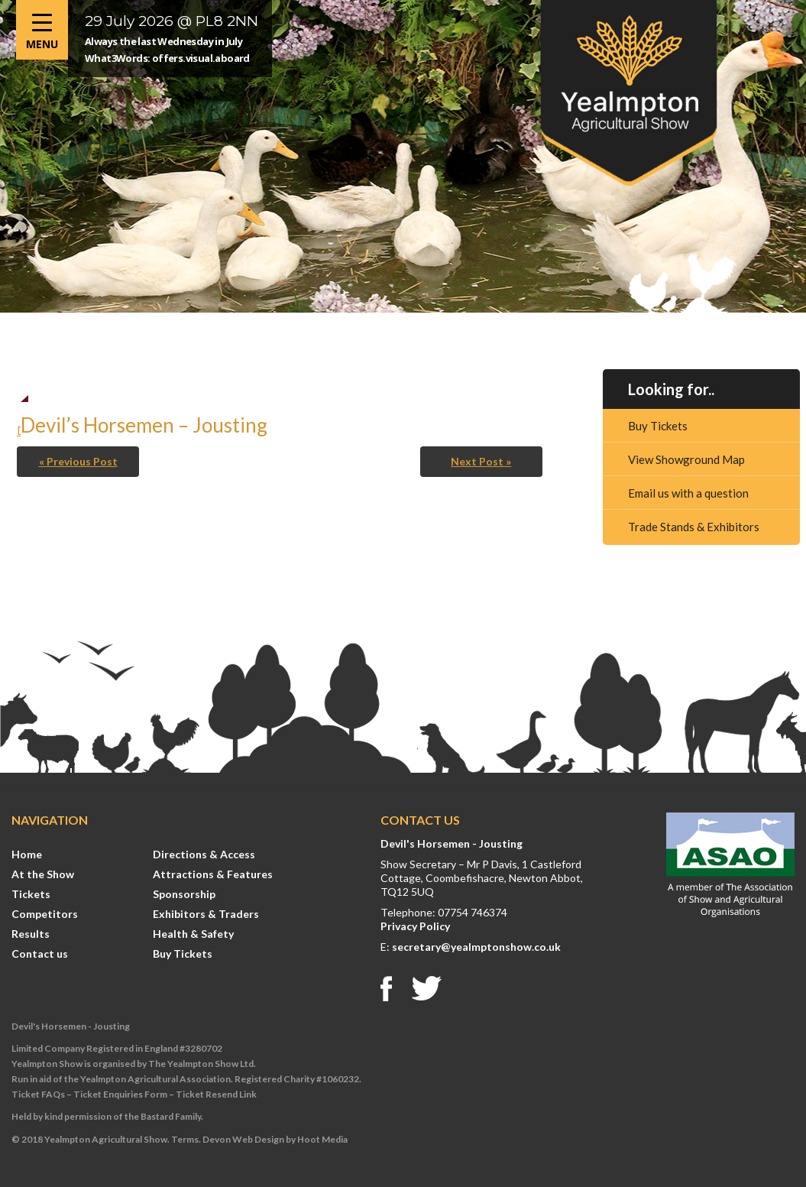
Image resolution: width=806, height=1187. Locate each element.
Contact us (39, 953)
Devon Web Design (243, 1139)
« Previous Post (78, 461)
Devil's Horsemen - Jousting (451, 843)
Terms (185, 1139)
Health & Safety (193, 933)
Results (30, 933)
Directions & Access (204, 854)
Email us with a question (688, 493)
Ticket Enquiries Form (120, 1094)
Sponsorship (184, 893)
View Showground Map (686, 459)
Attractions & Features (213, 874)
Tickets (30, 893)
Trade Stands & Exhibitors (693, 527)
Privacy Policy (415, 925)
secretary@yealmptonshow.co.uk (476, 946)
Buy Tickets (658, 426)
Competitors (44, 913)
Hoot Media (322, 1139)
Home (26, 854)
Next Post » (481, 461)
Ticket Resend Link (216, 1094)
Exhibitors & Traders (206, 913)
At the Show (42, 874)
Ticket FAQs (38, 1094)
